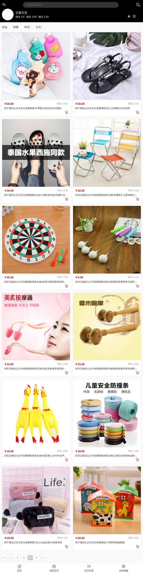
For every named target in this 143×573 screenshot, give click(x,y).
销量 (16, 27)
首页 (19, 568)
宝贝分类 (89, 568)
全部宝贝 (54, 568)
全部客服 (123, 568)
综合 (4, 27)
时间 (27, 27)
